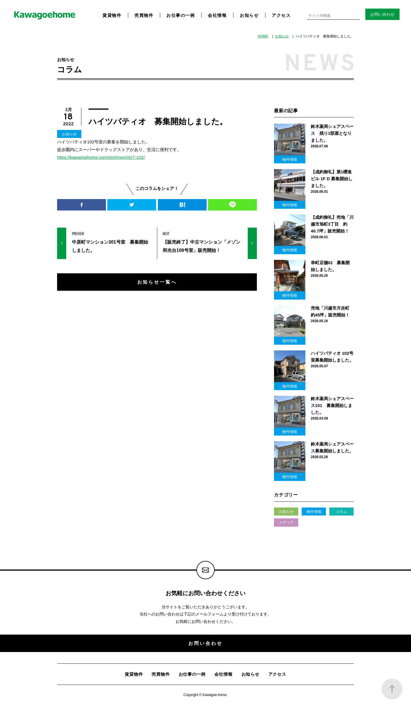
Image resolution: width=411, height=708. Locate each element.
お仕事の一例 (180, 15)
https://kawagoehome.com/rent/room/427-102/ (101, 157)
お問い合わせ (382, 14)
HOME (263, 36)
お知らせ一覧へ (157, 281)
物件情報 (314, 512)
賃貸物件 (111, 15)
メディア (286, 522)
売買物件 (143, 15)
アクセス (281, 15)
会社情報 (217, 15)
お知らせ (249, 15)
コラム (341, 512)
